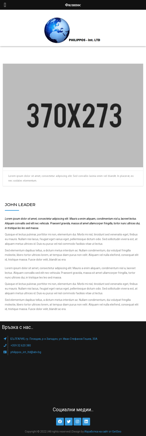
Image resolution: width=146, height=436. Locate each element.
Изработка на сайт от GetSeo (102, 431)
